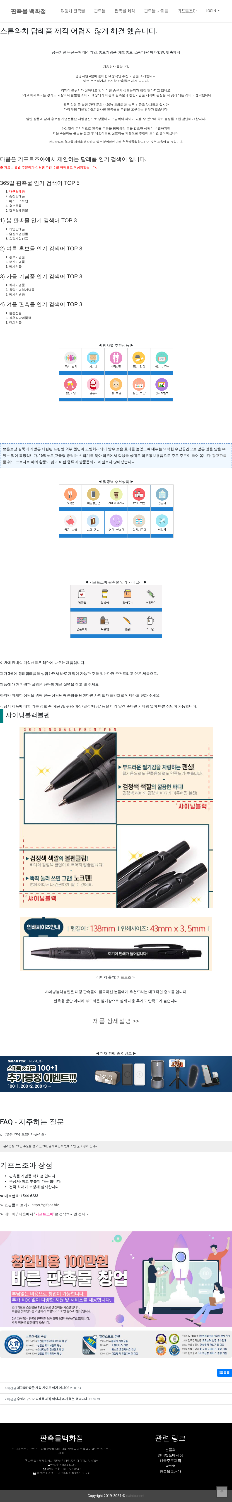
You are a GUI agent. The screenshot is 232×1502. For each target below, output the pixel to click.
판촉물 (100, 11)
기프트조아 (187, 11)
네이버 (10, 1214)
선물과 (170, 1450)
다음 (22, 1214)
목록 (225, 1373)
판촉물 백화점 (28, 11)
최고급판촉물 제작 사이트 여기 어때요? (43, 1387)
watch (170, 1466)
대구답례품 (17, 191)
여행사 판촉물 (73, 11)
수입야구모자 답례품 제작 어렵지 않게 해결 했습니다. (52, 1398)
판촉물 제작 (125, 11)
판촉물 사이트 (156, 11)
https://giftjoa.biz (45, 1205)
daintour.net (135, 1496)
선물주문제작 (170, 1460)
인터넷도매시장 (170, 1455)
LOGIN (211, 11)
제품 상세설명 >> (116, 1021)
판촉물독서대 (170, 1471)
